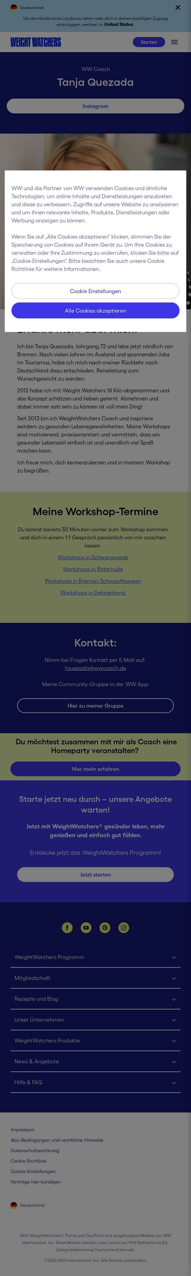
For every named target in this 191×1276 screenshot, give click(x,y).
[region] (95, 251)
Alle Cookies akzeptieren (95, 310)
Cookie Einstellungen (95, 291)
